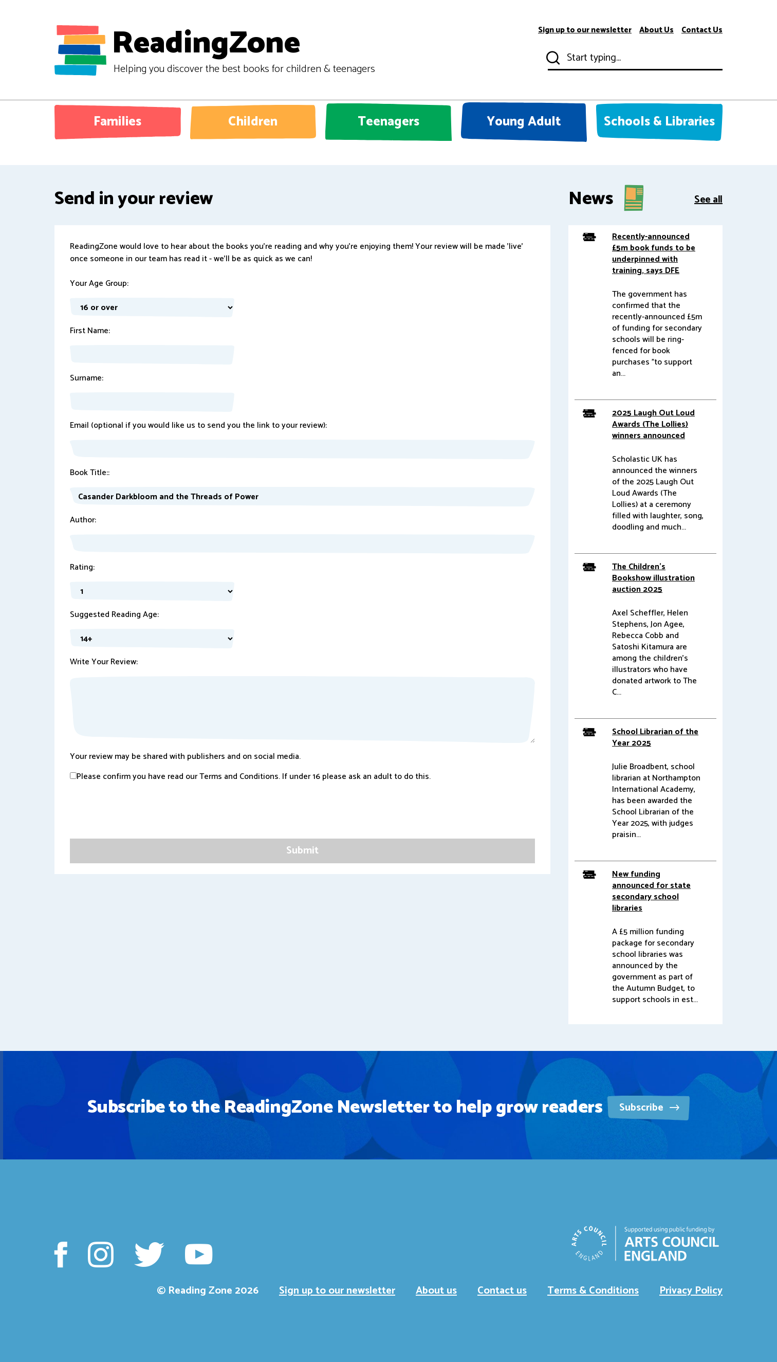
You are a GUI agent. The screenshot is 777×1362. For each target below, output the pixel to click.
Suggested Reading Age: (114, 615)
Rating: (82, 567)
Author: (83, 520)
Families (117, 122)
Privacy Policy (691, 1290)
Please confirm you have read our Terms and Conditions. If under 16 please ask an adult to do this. (250, 777)
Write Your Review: (104, 662)
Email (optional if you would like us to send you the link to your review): (198, 426)
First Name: (90, 331)
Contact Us (702, 30)
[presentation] (148, 818)
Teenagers (388, 122)
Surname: (86, 378)
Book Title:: (89, 473)
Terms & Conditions (593, 1290)
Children (253, 122)
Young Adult (524, 122)
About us (436, 1290)
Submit (552, 58)
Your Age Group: (99, 284)
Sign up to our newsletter (585, 30)
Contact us (502, 1290)
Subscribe (649, 1107)
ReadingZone (243, 50)
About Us (656, 30)
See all (708, 198)
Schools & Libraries (659, 122)
